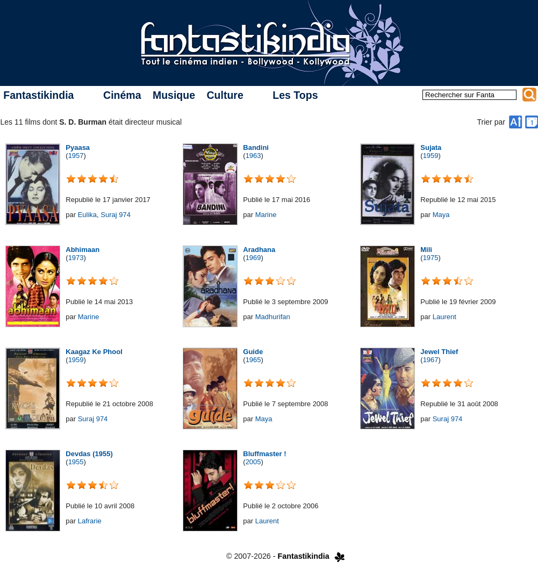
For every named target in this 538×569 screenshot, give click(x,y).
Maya (441, 215)
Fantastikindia (38, 95)
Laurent (444, 317)
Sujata (430, 147)
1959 (431, 156)
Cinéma (122, 95)
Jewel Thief (439, 352)
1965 (253, 360)
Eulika (87, 215)
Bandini (256, 147)
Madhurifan (272, 317)
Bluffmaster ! (264, 454)
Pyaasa (78, 147)
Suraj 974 (116, 215)
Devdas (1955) (89, 454)
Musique (174, 95)
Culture (224, 95)
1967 (431, 360)
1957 (76, 156)
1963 (253, 156)
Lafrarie (90, 521)
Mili (426, 250)
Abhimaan (82, 250)
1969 (253, 258)
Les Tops (295, 95)
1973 (76, 258)
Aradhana (259, 250)
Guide (253, 352)
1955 (76, 462)
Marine (266, 215)
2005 (253, 462)
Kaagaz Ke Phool (94, 352)
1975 (431, 258)
